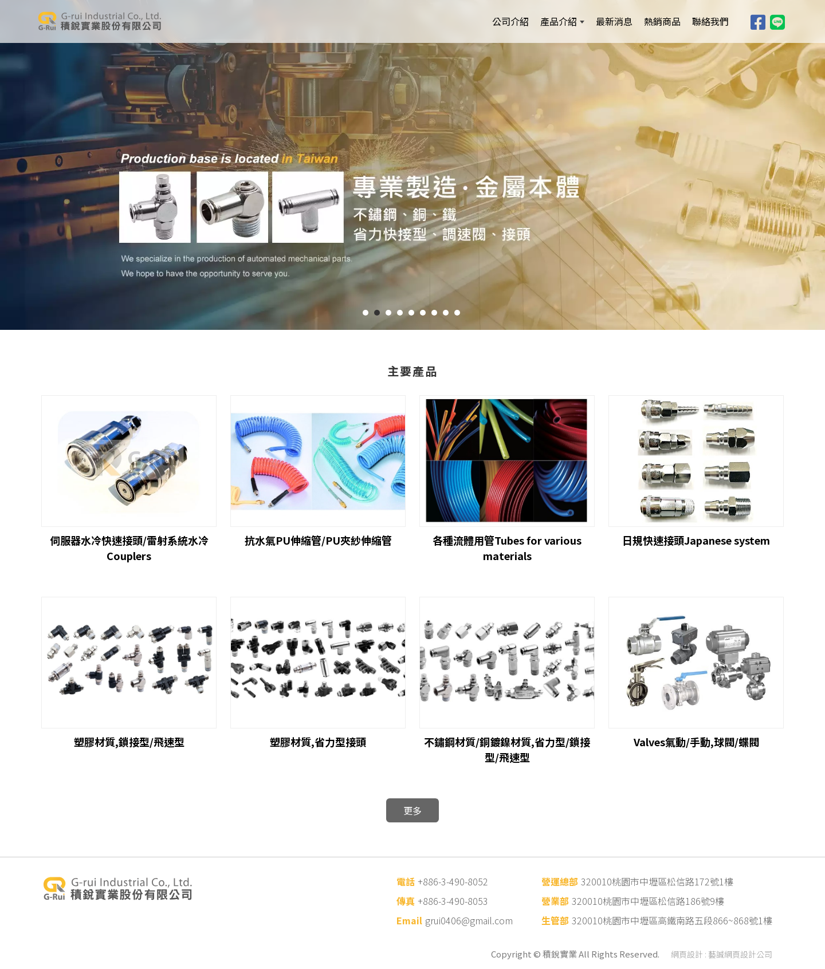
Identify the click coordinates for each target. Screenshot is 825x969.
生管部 (555, 920)
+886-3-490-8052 (453, 881)
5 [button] (411, 313)
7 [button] (434, 313)
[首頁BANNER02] (412, 165)
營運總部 (559, 881)
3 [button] (388, 313)
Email (409, 920)
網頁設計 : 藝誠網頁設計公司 (721, 954)
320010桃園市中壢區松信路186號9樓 (648, 901)
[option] (412, 165)
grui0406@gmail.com (469, 920)
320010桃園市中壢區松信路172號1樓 (657, 881)
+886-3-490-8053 (453, 901)
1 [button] (365, 313)
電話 (405, 881)
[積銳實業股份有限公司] (114, 21)
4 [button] (400, 313)
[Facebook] (758, 21)
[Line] (777, 21)
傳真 (405, 901)
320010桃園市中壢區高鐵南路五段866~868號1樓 (672, 920)
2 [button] (377, 313)
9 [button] (457, 313)
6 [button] (423, 313)
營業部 (555, 901)
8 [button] (446, 313)
